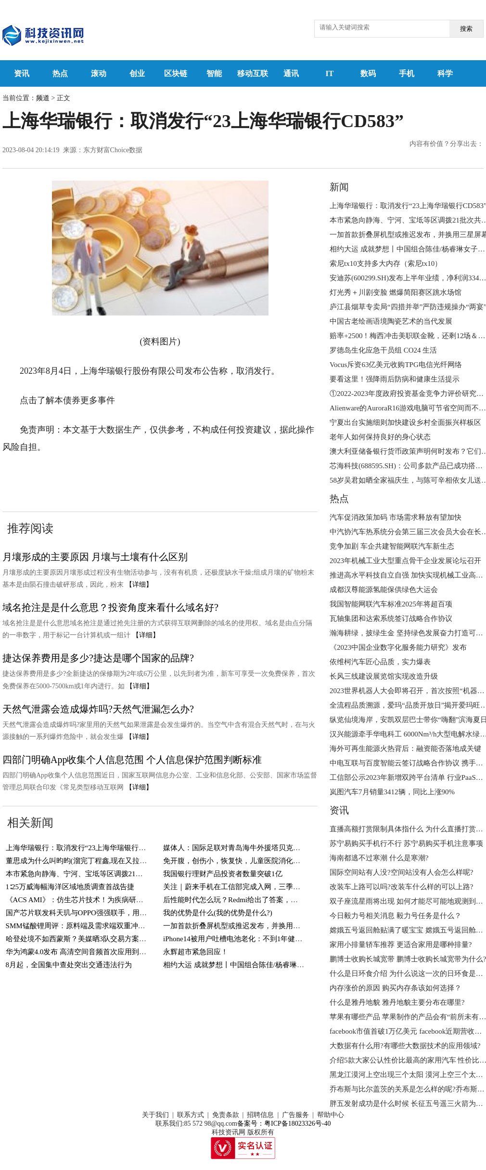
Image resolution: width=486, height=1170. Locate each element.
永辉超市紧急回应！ (195, 952)
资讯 (21, 73)
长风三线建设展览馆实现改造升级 (384, 676)
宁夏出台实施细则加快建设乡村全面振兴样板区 (405, 422)
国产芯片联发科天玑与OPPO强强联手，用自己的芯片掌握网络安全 (112, 913)
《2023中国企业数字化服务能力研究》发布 (398, 647)
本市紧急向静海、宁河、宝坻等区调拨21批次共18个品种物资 (103, 874)
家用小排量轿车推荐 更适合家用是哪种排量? (401, 944)
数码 (368, 73)
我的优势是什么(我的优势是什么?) (217, 913)
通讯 (291, 73)
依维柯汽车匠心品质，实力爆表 (380, 662)
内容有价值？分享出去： (446, 143)
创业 (137, 73)
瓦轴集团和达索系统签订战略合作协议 (391, 618)
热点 (60, 73)
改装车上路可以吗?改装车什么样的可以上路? (401, 887)
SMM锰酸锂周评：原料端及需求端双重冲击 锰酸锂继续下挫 (102, 926)
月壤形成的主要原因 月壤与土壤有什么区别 (95, 557)
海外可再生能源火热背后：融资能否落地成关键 (405, 748)
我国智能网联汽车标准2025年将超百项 (391, 604)
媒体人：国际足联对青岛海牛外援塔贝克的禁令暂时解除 (253, 848)
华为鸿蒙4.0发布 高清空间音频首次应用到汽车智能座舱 (94, 952)
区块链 (175, 73)
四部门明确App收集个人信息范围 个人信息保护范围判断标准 (132, 759)
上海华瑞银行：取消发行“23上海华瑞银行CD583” (84, 848)
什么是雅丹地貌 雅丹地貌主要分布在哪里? (397, 1002)
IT (330, 73)
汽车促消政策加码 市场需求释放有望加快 (395, 517)
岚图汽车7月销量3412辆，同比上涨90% (392, 792)
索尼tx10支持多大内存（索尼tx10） (386, 263)
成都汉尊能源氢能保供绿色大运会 (384, 589)
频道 (43, 98)
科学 (445, 73)
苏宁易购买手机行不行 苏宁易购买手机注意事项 (406, 843)
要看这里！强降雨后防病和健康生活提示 (395, 379)
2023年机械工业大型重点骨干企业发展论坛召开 (405, 561)
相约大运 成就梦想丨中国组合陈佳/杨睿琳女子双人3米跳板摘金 (264, 965)
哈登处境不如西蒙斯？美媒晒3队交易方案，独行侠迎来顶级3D (106, 939)
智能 (214, 73)
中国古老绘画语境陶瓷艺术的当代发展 (391, 321)
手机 (406, 73)
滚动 (98, 73)
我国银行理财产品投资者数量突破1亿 (222, 874)
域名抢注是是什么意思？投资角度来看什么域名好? (110, 607)
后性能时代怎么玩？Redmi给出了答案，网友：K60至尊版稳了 (262, 900)
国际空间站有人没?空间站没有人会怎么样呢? (401, 872)
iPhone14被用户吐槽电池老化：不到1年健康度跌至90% (250, 939)
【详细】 (139, 584)
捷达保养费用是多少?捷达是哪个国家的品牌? (98, 658)
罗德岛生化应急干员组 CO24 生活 (383, 350)
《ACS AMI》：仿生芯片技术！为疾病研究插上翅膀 (89, 900)
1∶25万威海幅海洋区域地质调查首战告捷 (70, 887)
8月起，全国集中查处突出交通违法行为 (69, 965)
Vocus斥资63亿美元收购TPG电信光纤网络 (396, 364)
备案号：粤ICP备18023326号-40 (284, 1123)
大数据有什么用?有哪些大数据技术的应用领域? (405, 1046)
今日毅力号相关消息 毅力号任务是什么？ (395, 916)
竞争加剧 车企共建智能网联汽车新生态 (392, 546)
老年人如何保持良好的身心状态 (380, 437)
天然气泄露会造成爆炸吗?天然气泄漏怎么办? (98, 709)
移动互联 (252, 73)
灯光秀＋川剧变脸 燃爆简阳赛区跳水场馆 (395, 292)
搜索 (466, 28)
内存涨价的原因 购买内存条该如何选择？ (395, 988)
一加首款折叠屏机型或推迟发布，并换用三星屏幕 (242, 926)
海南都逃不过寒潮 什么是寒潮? (379, 858)
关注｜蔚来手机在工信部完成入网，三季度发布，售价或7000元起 (267, 887)
